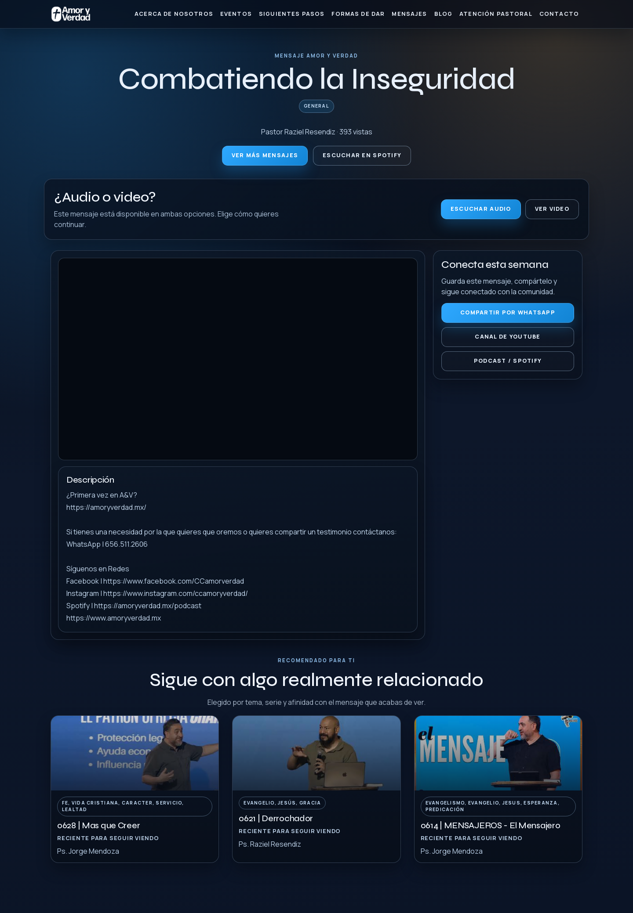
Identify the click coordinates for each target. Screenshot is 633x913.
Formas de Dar (358, 14)
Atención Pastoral (495, 14)
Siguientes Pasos (291, 14)
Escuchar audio (481, 209)
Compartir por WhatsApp (507, 312)
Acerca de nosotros (174, 14)
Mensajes (409, 14)
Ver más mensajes (265, 155)
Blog (443, 14)
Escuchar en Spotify (362, 155)
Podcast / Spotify (508, 360)
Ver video (552, 209)
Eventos (236, 14)
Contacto (559, 14)
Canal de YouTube (507, 336)
